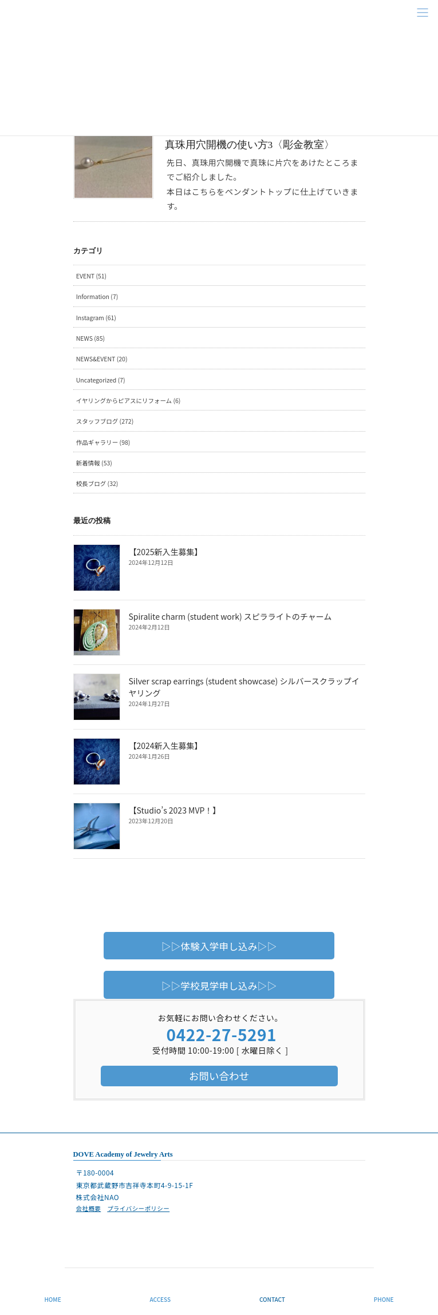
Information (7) (97, 296)
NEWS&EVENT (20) (102, 358)
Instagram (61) (96, 317)
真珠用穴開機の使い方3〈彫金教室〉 (250, 144)
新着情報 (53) (94, 463)
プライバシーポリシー (138, 1208)
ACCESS (160, 1299)
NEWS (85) (90, 338)
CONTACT (272, 1299)
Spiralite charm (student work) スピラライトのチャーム (230, 616)
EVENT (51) (91, 276)
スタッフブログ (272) (104, 421)
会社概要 (88, 1208)
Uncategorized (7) (100, 380)
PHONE (384, 1299)
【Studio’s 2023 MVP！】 (175, 810)
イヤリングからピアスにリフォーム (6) (128, 400)
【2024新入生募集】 (166, 745)
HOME (52, 1299)
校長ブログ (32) (97, 483)
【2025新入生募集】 (166, 551)
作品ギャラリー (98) (103, 442)
